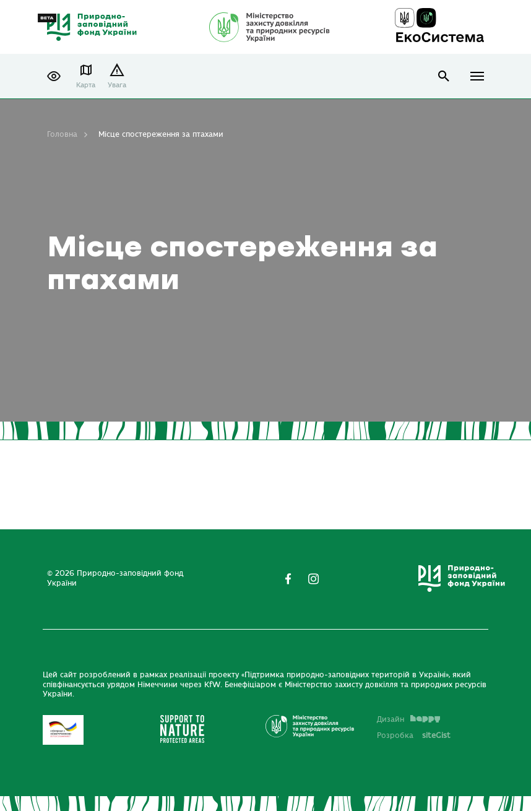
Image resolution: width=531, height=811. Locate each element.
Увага (117, 85)
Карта (85, 85)
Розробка (414, 735)
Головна (62, 134)
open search (444, 76)
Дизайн (408, 719)
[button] (54, 76)
